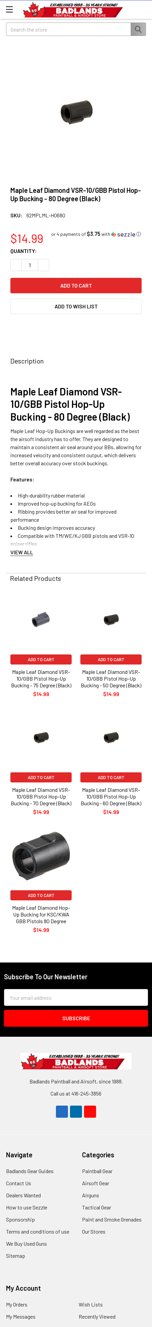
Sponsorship (20, 1219)
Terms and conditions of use (37, 1231)
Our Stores (93, 1231)
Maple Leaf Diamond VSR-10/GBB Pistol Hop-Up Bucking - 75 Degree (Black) (41, 678)
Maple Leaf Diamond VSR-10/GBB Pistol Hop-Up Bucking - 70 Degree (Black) (41, 796)
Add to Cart (41, 659)
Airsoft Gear (95, 1183)
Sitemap (15, 1255)
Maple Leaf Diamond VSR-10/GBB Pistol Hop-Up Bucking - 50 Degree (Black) (111, 678)
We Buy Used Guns (26, 1243)
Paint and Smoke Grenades (112, 1219)
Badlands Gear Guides (30, 1171)
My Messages (20, 1316)
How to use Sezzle (26, 1207)
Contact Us (18, 1183)
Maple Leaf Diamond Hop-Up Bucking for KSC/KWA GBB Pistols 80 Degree (41, 914)
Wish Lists (91, 1304)
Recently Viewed (97, 1316)
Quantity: (23, 251)
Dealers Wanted (23, 1195)
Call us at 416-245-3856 (76, 1093)
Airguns (90, 1195)
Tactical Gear (96, 1207)
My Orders (16, 1304)
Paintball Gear (97, 1171)
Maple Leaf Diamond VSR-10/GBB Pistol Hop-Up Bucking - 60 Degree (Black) (111, 796)
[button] (96, 234)
